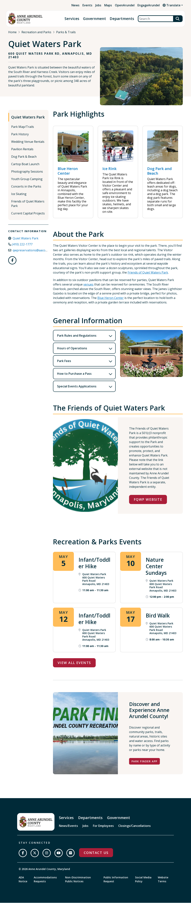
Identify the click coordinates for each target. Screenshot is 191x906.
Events (87, 5)
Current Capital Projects (28, 216)
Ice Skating (18, 197)
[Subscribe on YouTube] (58, 856)
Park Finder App (144, 764)
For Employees (103, 829)
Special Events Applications (76, 389)
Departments (122, 18)
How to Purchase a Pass (74, 377)
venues (88, 288)
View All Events (74, 666)
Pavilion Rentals (22, 152)
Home (12, 32)
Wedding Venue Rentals (27, 145)
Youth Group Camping (27, 182)
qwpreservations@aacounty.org (35, 253)
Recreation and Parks (36, 32)
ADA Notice (23, 882)
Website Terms (163, 882)
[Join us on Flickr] (70, 856)
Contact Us (96, 855)
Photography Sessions (27, 175)
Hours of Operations (72, 351)
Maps (108, 5)
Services (72, 18)
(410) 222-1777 (22, 247)
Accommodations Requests (45, 882)
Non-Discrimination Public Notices (78, 882)
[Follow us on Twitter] (35, 856)
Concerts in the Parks (26, 190)
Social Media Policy (143, 882)
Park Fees (64, 364)
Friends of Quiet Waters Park (27, 206)
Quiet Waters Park (28, 120)
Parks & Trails (66, 32)
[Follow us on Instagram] (47, 856)
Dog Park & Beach (24, 160)
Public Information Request (116, 882)
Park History (20, 137)
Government (94, 18)
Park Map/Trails (22, 130)
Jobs (98, 5)
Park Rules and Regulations (76, 339)
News (75, 5)
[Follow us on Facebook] (12, 263)
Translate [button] (172, 5)
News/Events (68, 829)
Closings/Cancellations (134, 829)
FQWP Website (148, 502)
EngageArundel (148, 5)
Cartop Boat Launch (25, 167)
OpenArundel (124, 5)
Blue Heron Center (110, 301)
